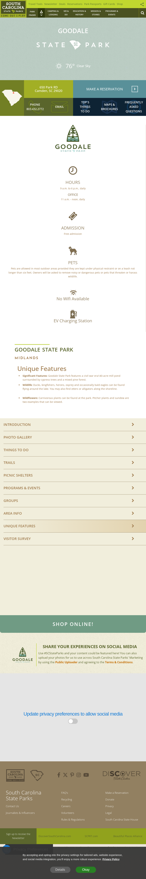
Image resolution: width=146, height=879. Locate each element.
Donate (107, 807)
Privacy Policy (111, 859)
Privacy (107, 815)
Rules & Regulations (73, 830)
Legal (105, 822)
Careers (64, 815)
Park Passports (93, 4)
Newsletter (50, 4)
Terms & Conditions (119, 669)
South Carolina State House (122, 830)
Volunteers (66, 822)
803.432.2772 (35, 114)
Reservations (74, 4)
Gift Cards (109, 4)
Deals (62, 4)
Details (60, 869)
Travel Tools (35, 4)
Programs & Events (111, 13)
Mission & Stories (96, 13)
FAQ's (63, 800)
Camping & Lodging (53, 13)
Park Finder (32, 13)
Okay (86, 869)
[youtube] (86, 782)
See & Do (66, 13)
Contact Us (14, 813)
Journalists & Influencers (23, 821)
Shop (120, 4)
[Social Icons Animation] (140, 3)
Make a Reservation (116, 800)
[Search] (142, 13)
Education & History (79, 13)
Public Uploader (66, 669)
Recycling (65, 807)
